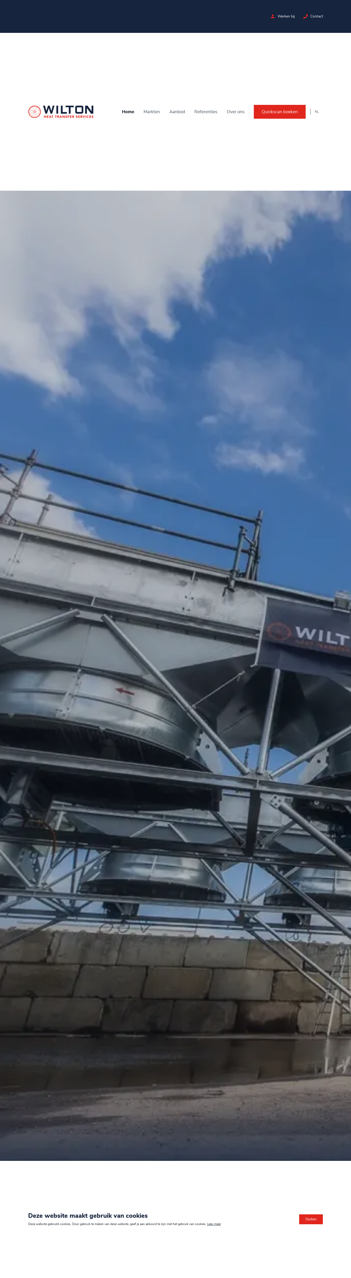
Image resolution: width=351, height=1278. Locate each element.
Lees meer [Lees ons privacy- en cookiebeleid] (214, 1224)
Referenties (205, 112)
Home (128, 112)
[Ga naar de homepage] (61, 111)
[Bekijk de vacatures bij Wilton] (272, 16)
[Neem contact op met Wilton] (305, 16)
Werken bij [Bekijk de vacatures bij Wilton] (285, 16)
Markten (152, 112)
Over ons (235, 112)
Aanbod (177, 112)
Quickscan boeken (280, 112)
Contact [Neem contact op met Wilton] (316, 16)
